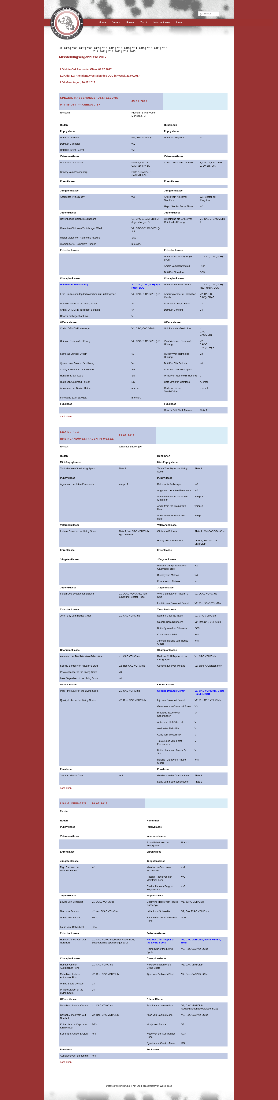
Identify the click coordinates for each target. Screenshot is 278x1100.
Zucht (143, 22)
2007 (82, 48)
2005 (66, 48)
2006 (74, 48)
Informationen (162, 22)
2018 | (164, 48)
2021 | (104, 51)
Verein (116, 22)
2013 (127, 48)
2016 (149, 48)
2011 (112, 48)
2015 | (143, 48)
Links (179, 22)
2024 (125, 51)
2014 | (135, 48)
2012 (119, 48)
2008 (89, 48)
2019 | (96, 51)
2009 (97, 48)
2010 (104, 48)
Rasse (130, 22)
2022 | (111, 51)
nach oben (66, 416)
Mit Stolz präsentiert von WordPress (152, 1086)
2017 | (158, 48)
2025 (132, 51)
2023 (117, 51)
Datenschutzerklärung (118, 1086)
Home (102, 22)
